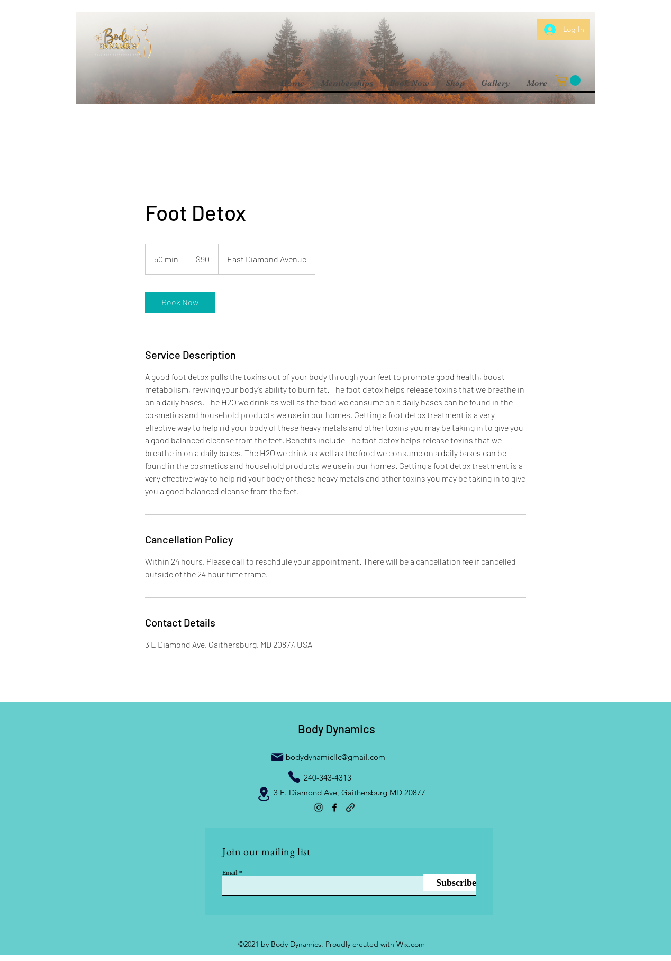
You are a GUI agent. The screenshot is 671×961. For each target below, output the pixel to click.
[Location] (263, 793)
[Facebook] (334, 807)
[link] (180, 302)
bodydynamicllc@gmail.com (335, 757)
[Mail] (277, 757)
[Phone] (294, 777)
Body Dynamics (336, 729)
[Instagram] (318, 807)
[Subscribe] (449, 882)
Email (230, 872)
